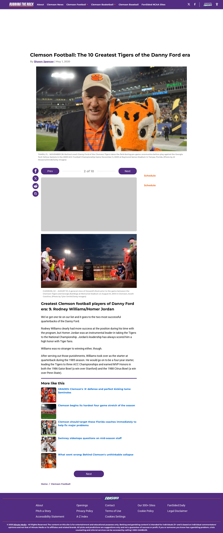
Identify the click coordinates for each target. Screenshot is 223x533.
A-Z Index (82, 516)
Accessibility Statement (50, 516)
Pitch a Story (43, 511)
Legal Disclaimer (177, 511)
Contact (110, 505)
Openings (82, 505)
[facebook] (195, 4)
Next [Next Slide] (127, 171)
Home (44, 484)
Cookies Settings (115, 516)
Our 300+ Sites (146, 505)
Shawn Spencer (44, 61)
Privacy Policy (84, 511)
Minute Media (20, 524)
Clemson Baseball (129, 4)
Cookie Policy (146, 511)
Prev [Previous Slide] (50, 171)
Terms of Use (113, 511)
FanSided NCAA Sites (153, 4)
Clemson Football (60, 484)
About (40, 4)
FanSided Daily (176, 505)
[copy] (36, 194)
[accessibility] (216, 4)
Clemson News (55, 4)
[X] (189, 4)
